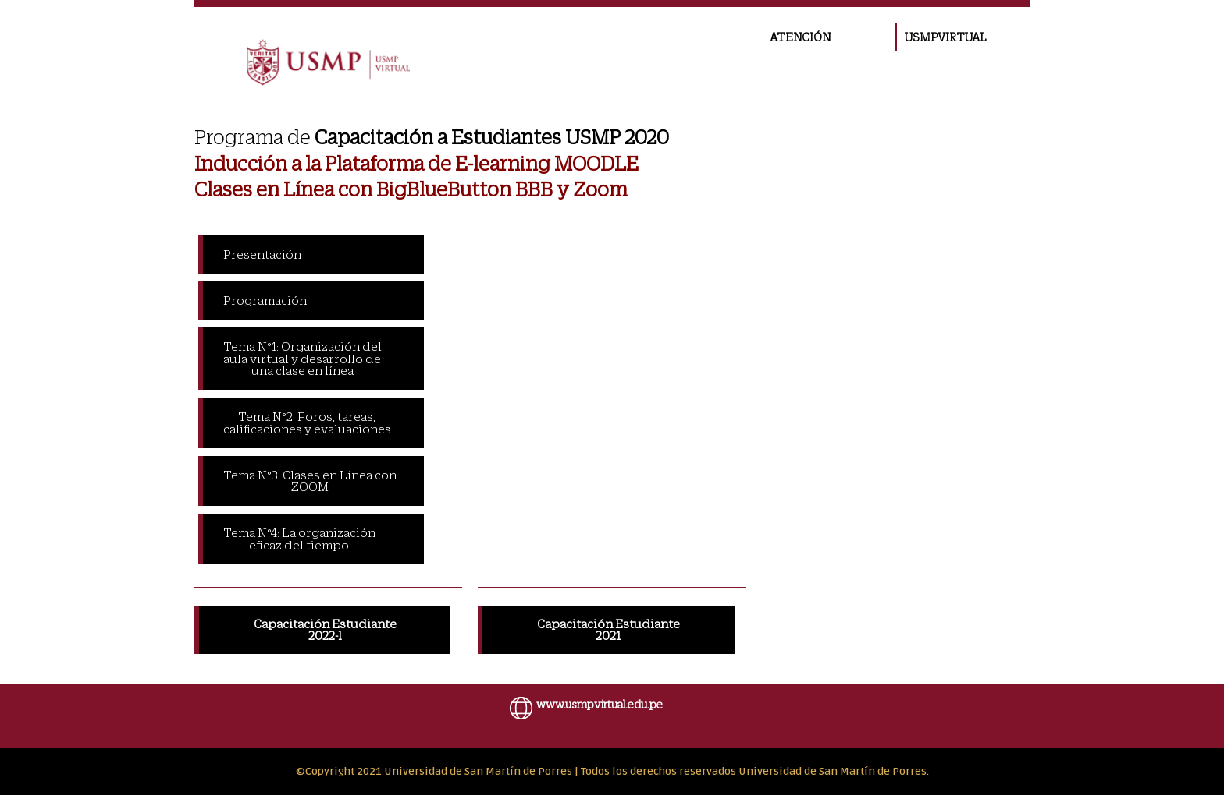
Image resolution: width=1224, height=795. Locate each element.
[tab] (311, 254)
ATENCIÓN (800, 37)
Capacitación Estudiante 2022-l (325, 629)
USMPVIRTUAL (945, 37)
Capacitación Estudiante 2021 (608, 629)
